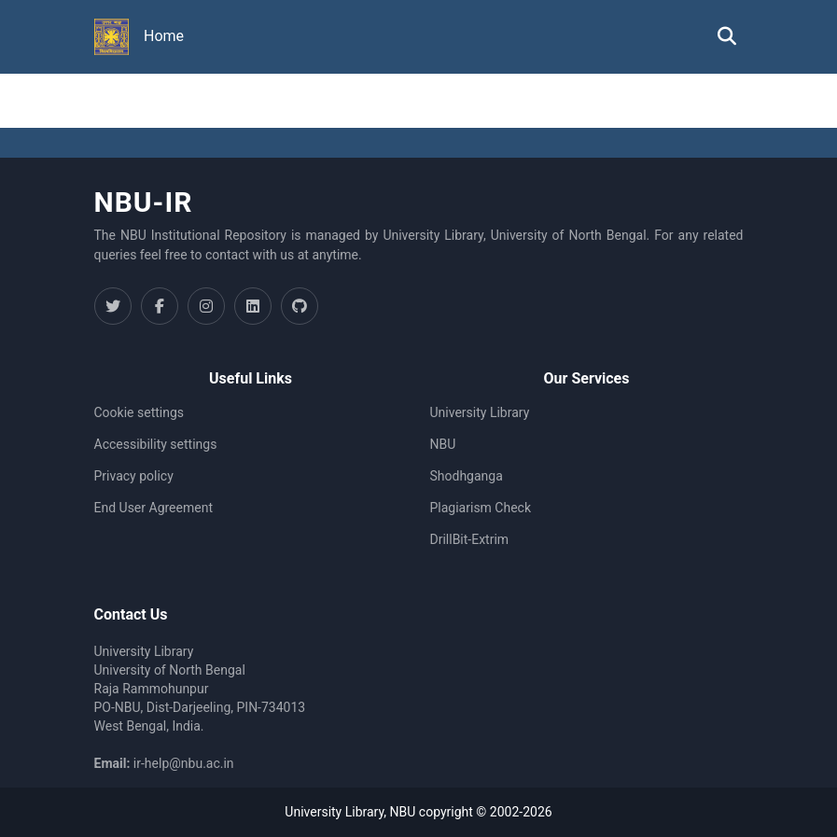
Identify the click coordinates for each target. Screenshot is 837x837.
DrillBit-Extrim (469, 539)
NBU (443, 444)
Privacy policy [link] (134, 475)
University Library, (337, 811)
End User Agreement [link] (153, 507)
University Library (480, 412)
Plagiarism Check (481, 507)
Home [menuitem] (164, 36)
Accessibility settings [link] (155, 444)
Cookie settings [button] (139, 412)
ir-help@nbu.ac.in (183, 763)
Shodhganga (466, 475)
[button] (112, 37)
